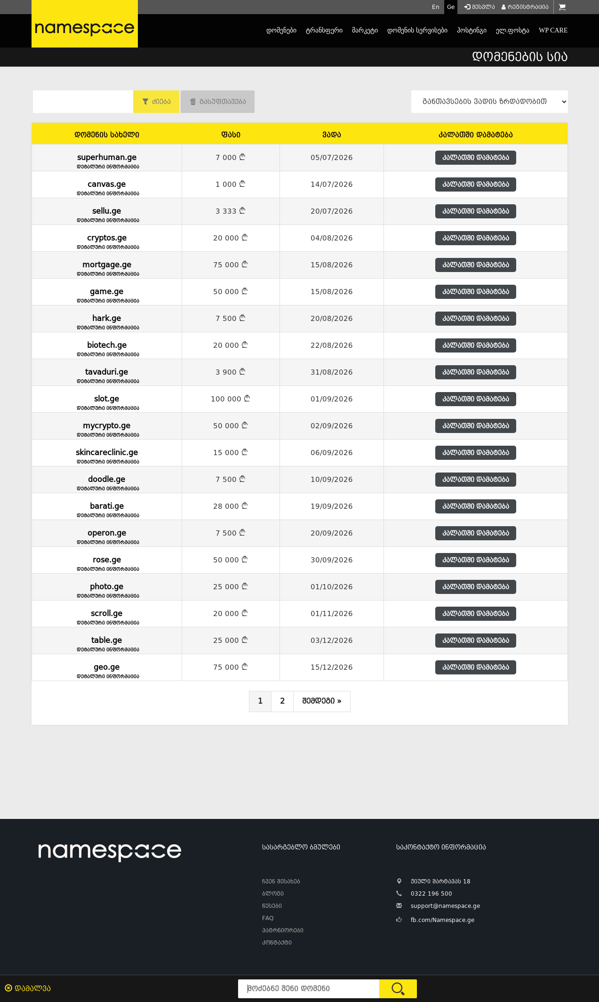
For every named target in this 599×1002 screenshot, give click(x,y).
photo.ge (106, 589)
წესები (272, 906)
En (435, 7)
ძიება (161, 101)
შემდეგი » (322, 701)
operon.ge (107, 536)
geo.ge (107, 670)
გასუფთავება (223, 101)
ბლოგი (273, 893)
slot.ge (106, 401)
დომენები (281, 30)
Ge (451, 7)
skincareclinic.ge (107, 455)
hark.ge (106, 321)
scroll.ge (106, 616)
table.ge (106, 643)
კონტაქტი (277, 942)
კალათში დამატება (475, 157)
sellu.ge (106, 214)
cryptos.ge (107, 240)
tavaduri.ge (106, 375)
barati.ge (107, 509)
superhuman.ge (106, 160)
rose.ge (107, 562)
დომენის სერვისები (417, 30)
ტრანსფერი (324, 30)
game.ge (106, 294)
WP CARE (553, 30)
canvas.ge (107, 187)
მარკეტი (365, 30)
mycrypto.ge (106, 428)
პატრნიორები (282, 930)
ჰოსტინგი (472, 30)
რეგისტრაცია (524, 7)
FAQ (267, 918)
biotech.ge (107, 348)
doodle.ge (106, 482)
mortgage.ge (106, 267)
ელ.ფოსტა (513, 30)
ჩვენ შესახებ (281, 881)
